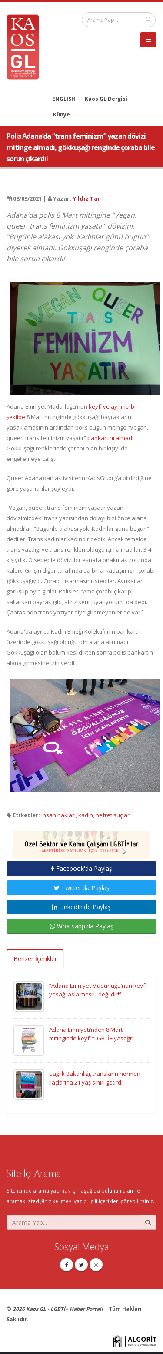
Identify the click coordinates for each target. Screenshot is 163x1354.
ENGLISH (63, 98)
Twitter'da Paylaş (82, 887)
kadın (85, 815)
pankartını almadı (110, 438)
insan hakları (58, 815)
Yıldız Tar (86, 198)
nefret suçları (113, 815)
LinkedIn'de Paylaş (81, 907)
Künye (61, 114)
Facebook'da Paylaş (81, 868)
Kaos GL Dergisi (106, 98)
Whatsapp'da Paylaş (81, 926)
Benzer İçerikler (35, 959)
